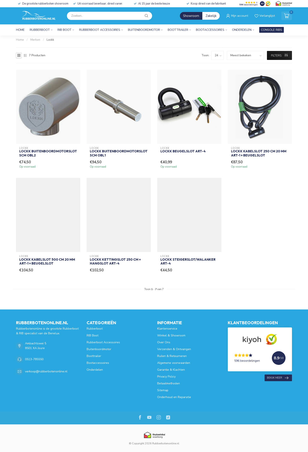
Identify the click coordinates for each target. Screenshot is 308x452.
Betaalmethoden (168, 383)
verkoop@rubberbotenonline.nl (46, 371)
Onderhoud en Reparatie (174, 397)
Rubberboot (40, 30)
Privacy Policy (166, 377)
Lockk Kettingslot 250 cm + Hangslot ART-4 (115, 261)
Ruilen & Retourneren (172, 356)
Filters (279, 56)
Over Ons (163, 342)
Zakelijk (211, 16)
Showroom (191, 16)
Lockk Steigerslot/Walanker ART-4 (188, 261)
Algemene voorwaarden (173, 363)
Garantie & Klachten (171, 370)
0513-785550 (34, 359)
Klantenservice (167, 329)
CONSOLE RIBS (271, 30)
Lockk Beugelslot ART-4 (183, 151)
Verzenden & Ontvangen (174, 349)
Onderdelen (242, 30)
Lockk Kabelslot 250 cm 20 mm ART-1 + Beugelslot (258, 153)
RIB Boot (64, 30)
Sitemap (162, 390)
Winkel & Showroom (171, 335)
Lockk (50, 40)
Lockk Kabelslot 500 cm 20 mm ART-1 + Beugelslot (47, 261)
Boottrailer (178, 30)
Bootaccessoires (210, 30)
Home (20, 30)
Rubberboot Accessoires (99, 30)
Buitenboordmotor (144, 30)
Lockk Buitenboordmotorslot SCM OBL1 (119, 153)
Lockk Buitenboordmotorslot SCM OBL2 (48, 153)
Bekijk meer (277, 378)
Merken (35, 40)
